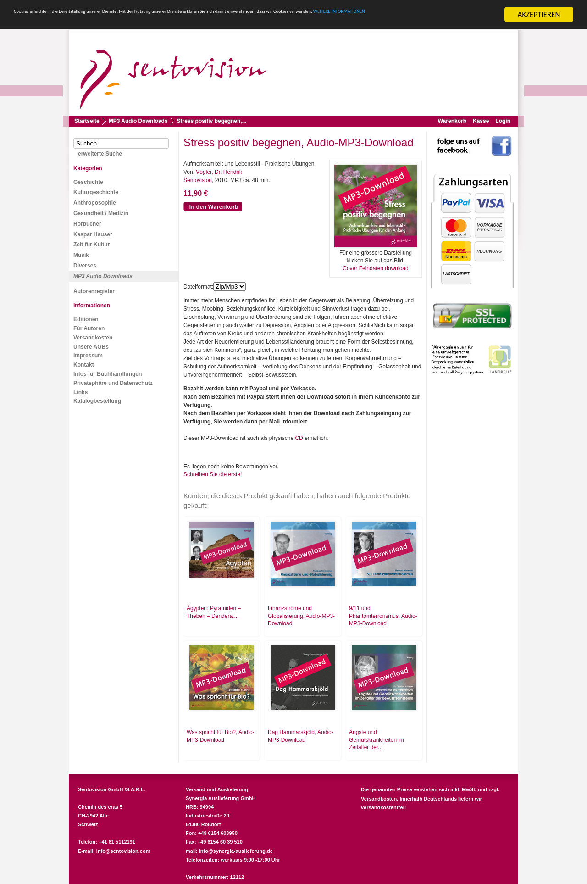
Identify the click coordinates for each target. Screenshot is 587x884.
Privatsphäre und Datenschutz (113, 383)
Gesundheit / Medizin (100, 213)
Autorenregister (94, 291)
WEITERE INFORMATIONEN (95, 23)
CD (299, 438)
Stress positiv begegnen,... (212, 121)
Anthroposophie (94, 203)
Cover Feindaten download (375, 268)
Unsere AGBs (91, 347)
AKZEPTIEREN (538, 14)
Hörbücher (87, 224)
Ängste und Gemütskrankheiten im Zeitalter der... (376, 740)
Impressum (88, 355)
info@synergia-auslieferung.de (236, 851)
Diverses (84, 265)
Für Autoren (89, 328)
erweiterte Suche (100, 153)
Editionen (86, 319)
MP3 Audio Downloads (138, 121)
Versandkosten (92, 337)
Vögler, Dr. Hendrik (219, 172)
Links (80, 392)
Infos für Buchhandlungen (107, 374)
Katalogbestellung (97, 401)
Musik (81, 255)
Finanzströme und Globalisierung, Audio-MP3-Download (301, 616)
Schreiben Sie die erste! (212, 474)
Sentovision (197, 180)
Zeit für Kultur (91, 244)
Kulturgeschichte (95, 192)
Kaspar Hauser (92, 234)
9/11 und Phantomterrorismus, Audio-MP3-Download (383, 616)
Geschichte (88, 182)
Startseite (87, 121)
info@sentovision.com (123, 851)
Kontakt (83, 364)
